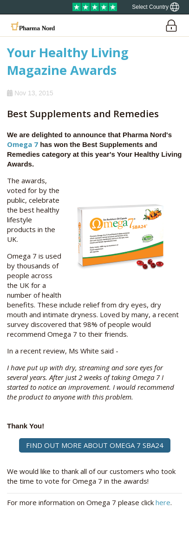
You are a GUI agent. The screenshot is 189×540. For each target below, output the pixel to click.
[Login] (171, 25)
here (163, 502)
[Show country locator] (155, 7)
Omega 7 (22, 144)
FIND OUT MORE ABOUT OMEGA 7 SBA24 (94, 445)
